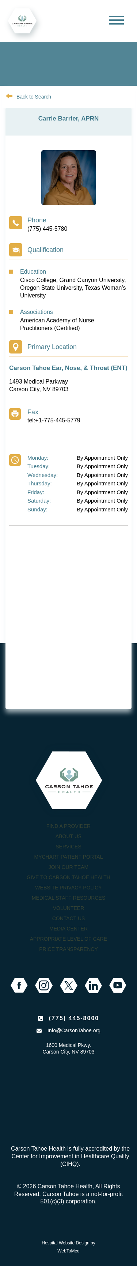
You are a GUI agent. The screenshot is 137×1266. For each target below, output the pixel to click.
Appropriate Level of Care (68, 939)
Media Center (68, 929)
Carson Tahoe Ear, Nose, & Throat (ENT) (68, 367)
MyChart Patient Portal (68, 857)
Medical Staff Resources (68, 898)
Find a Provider (68, 826)
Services (68, 846)
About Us (68, 836)
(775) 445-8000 (74, 1018)
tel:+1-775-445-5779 (53, 420)
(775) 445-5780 (47, 229)
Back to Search (33, 97)
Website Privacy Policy (68, 888)
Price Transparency (68, 949)
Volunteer (68, 908)
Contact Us (68, 918)
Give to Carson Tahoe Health (68, 877)
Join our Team (68, 867)
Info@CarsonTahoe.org (73, 1030)
